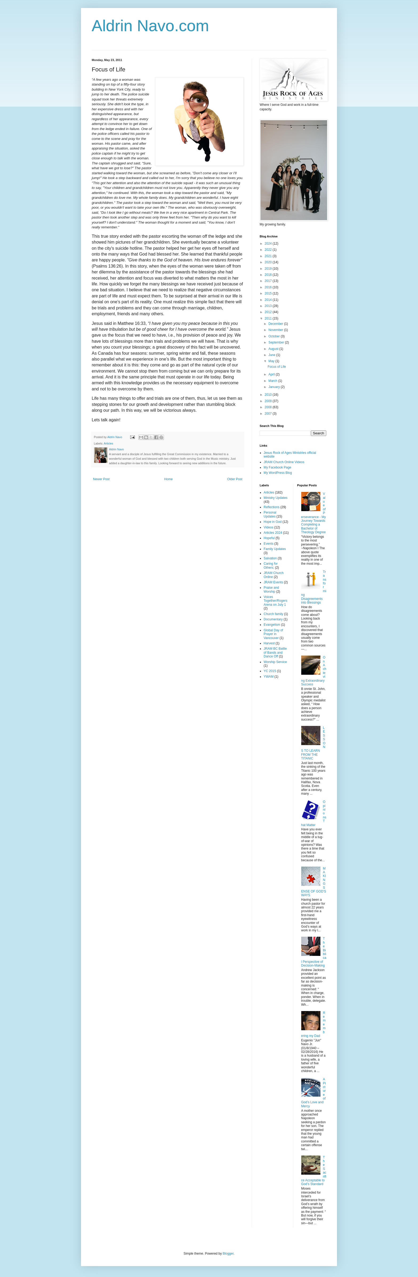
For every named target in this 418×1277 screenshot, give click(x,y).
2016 (269, 287)
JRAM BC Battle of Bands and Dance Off (275, 652)
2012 (269, 312)
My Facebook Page (277, 467)
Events (269, 543)
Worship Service (275, 662)
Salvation (270, 558)
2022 (269, 250)
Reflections (271, 507)
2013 (269, 306)
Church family (273, 614)
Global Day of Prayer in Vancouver (273, 634)
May (271, 361)
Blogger (228, 1253)
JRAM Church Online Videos (284, 462)
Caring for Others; (271, 565)
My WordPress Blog (278, 473)
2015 (269, 293)
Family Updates (275, 549)
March (273, 381)
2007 (269, 413)
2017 (269, 281)
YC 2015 (270, 671)
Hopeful (269, 538)
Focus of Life (277, 367)
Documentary (273, 619)
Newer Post (101, 479)
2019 (269, 268)
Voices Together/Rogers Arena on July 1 (275, 601)
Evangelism (272, 625)
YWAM (269, 676)
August (273, 349)
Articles (108, 443)
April (272, 374)
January (274, 387)
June (272, 355)
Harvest (269, 643)
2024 (269, 243)
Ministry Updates (275, 498)
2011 (269, 318)
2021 (269, 256)
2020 (269, 262)
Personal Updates (270, 514)
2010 (269, 395)
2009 (269, 401)
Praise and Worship (271, 589)
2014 (269, 300)
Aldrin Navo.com (150, 26)
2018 (269, 275)
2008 (269, 407)
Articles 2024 (273, 533)
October (274, 336)
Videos (268, 527)
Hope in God (273, 522)
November (276, 330)
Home (168, 479)
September (276, 342)
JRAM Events (273, 582)
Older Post (234, 479)
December (276, 324)
